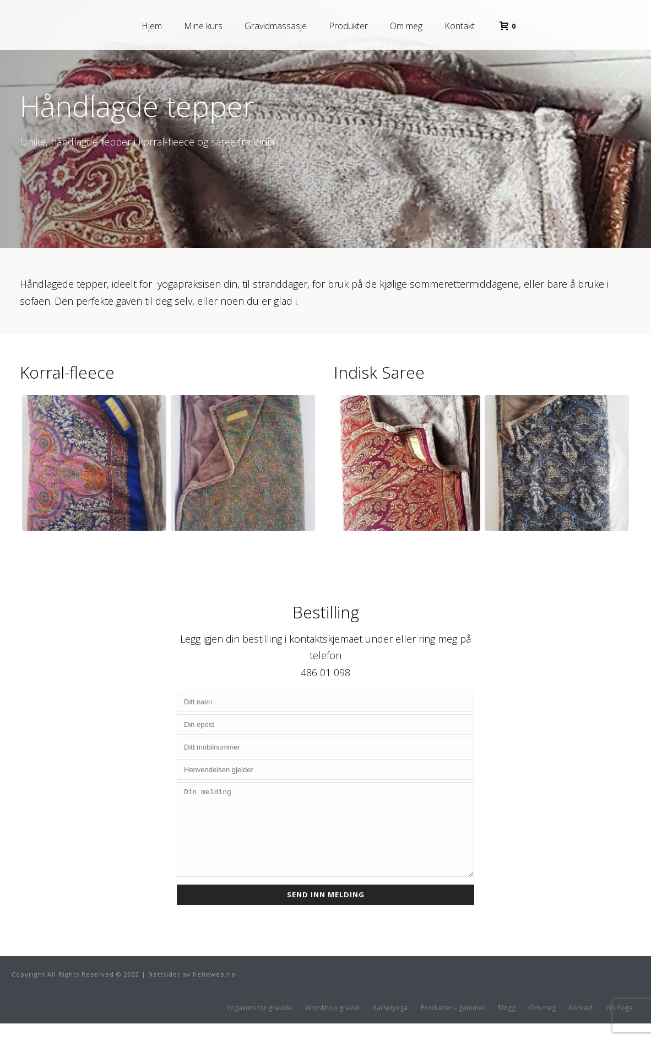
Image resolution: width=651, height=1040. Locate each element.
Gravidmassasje (276, 26)
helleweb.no (214, 991)
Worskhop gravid (332, 1024)
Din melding (325, 837)
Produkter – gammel (452, 1024)
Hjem (152, 26)
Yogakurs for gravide (259, 1024)
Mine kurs (203, 26)
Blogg (506, 1024)
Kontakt (459, 26)
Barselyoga (390, 1024)
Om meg (406, 26)
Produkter (348, 26)
